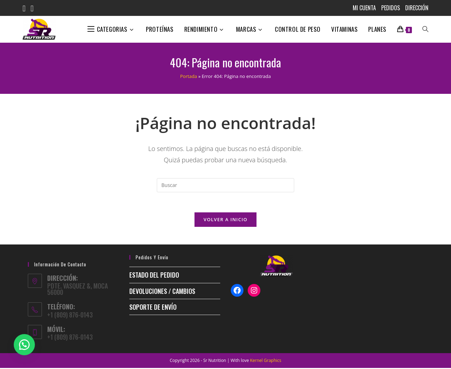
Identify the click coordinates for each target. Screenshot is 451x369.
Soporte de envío (153, 308)
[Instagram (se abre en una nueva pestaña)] (35, 8)
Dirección (416, 8)
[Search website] (425, 29)
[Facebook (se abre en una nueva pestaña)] (27, 8)
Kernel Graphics (266, 361)
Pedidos (390, 8)
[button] (24, 344)
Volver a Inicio (225, 220)
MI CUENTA (364, 8)
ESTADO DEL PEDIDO (154, 275)
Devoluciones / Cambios (162, 291)
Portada (188, 76)
